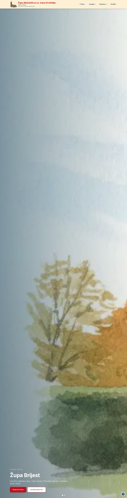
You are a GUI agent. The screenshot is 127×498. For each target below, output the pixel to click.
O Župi (83, 4)
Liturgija (92, 4)
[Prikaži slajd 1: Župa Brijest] (62, 495)
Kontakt (113, 4)
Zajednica (103, 4)
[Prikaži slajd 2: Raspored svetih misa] (64, 495)
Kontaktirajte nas (36, 489)
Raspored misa (18, 489)
